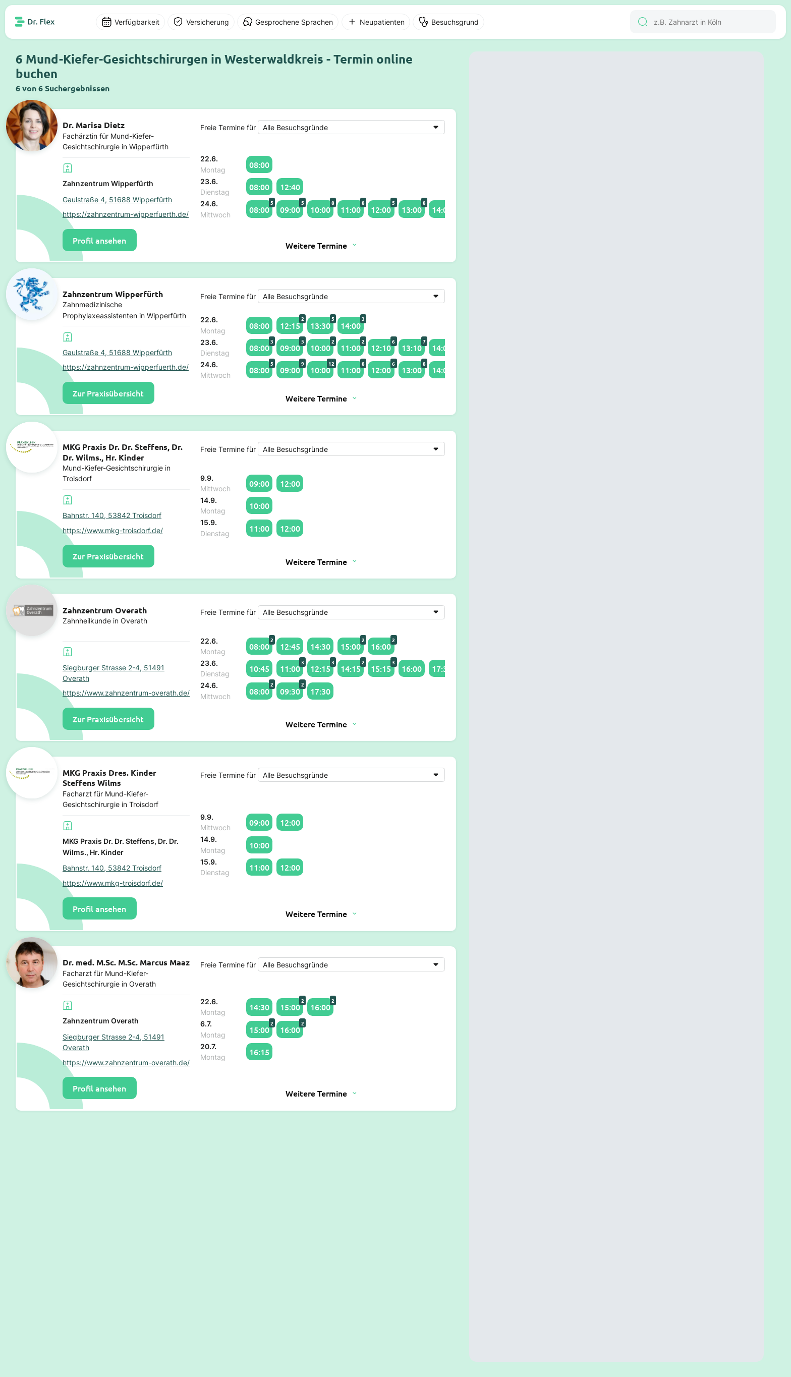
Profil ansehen (99, 240)
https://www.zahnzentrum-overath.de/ (126, 692)
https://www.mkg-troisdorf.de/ (113, 530)
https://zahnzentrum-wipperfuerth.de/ (126, 214)
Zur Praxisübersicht (108, 392)
